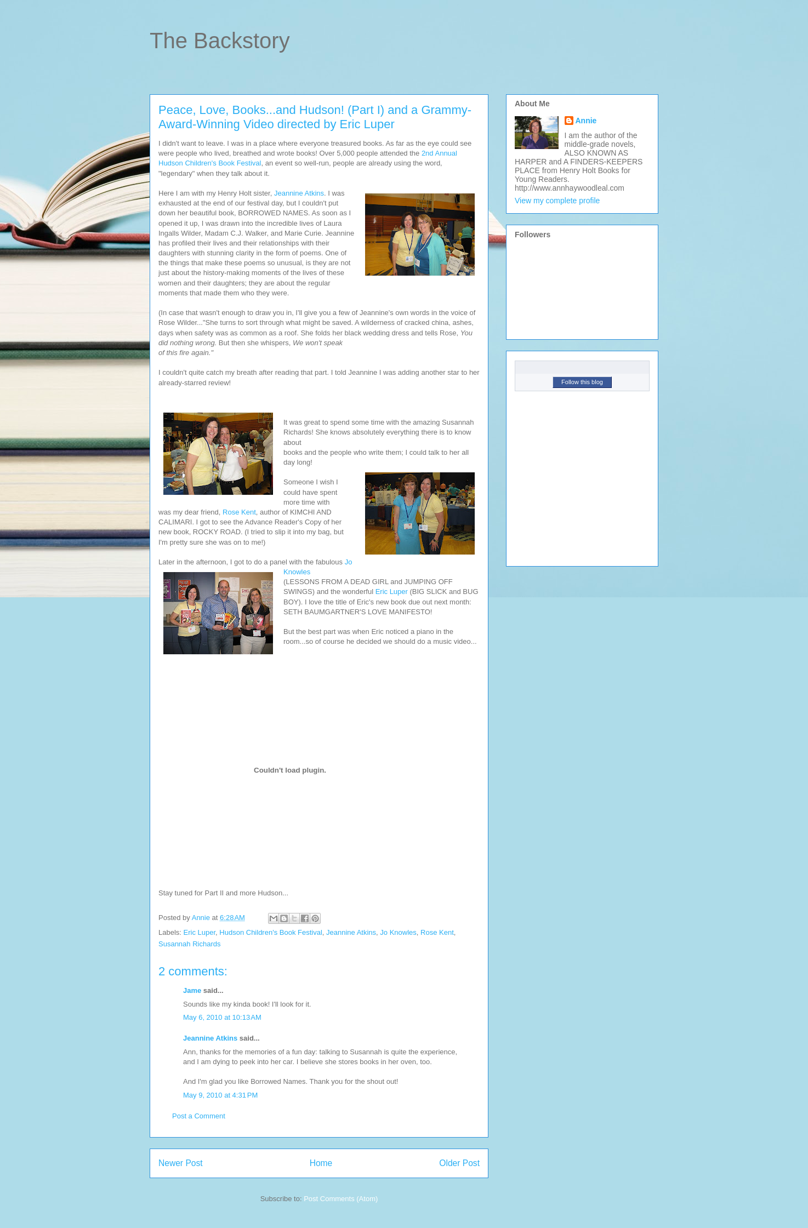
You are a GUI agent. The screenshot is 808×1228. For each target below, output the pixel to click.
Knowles (296, 572)
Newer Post (180, 1163)
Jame (192, 990)
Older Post (459, 1163)
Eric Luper (391, 591)
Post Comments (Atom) (341, 1199)
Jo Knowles (398, 932)
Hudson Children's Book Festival (270, 932)
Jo (348, 562)
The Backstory (220, 40)
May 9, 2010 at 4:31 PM (220, 1095)
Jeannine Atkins (299, 193)
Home (321, 1163)
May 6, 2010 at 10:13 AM (222, 1017)
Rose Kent (239, 512)
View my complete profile (557, 200)
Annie (586, 120)
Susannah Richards (189, 944)
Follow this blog (582, 382)
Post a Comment (198, 1116)
